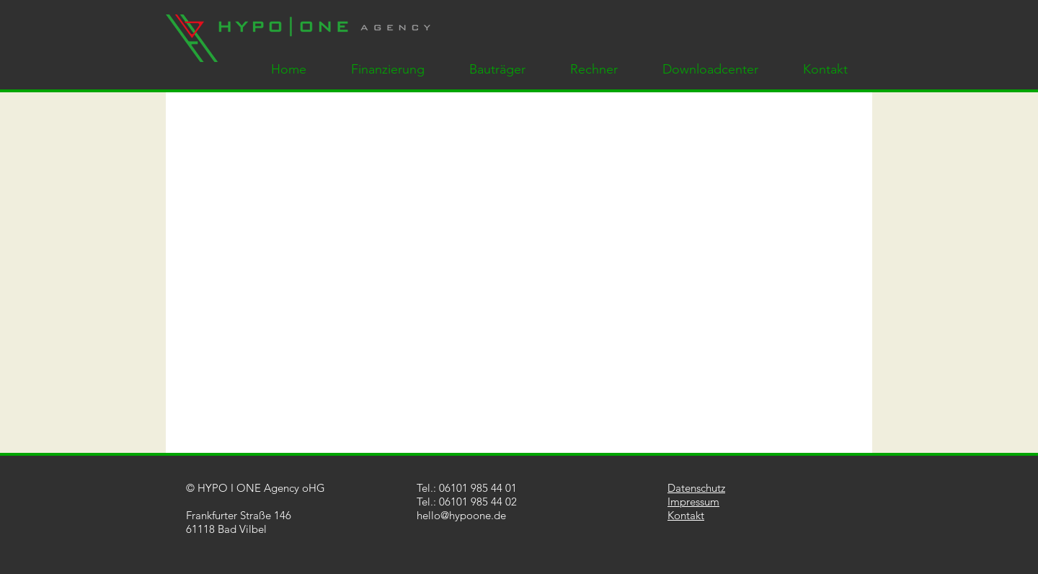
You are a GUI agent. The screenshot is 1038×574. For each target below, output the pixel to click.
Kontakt (685, 515)
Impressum (693, 501)
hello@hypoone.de (461, 515)
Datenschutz (696, 488)
